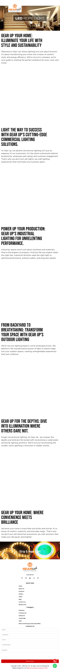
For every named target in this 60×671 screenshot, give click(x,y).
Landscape (22, 618)
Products (21, 591)
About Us (21, 589)
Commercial (22, 613)
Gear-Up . (28, 666)
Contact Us (22, 602)
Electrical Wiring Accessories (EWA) (30, 623)
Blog (20, 599)
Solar (20, 621)
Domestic (22, 610)
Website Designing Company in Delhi (37, 668)
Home (20, 586)
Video (20, 596)
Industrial (22, 615)
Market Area (22, 604)
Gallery (21, 594)
